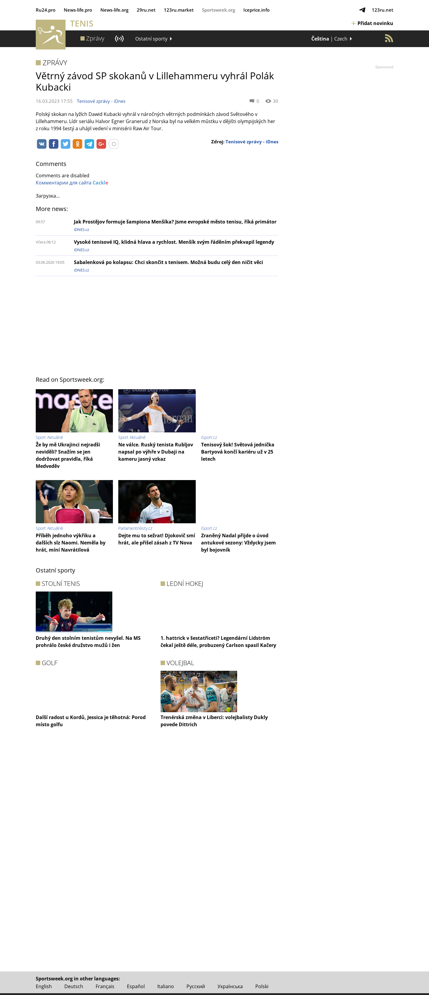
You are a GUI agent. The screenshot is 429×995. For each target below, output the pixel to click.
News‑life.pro (78, 10)
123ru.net (382, 10)
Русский (195, 986)
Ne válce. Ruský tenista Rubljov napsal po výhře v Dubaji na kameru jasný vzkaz (155, 451)
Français (105, 986)
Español (136, 986)
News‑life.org (114, 10)
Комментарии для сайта (72, 182)
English (44, 986)
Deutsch (73, 986)
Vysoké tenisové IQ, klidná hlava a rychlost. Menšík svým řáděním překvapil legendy (174, 242)
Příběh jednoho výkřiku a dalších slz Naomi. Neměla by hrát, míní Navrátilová (70, 542)
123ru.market (179, 10)
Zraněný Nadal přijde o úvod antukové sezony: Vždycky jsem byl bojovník (238, 542)
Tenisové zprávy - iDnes (101, 101)
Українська (230, 986)
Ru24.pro (45, 10)
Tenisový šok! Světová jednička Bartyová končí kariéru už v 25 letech (237, 451)
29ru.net (146, 10)
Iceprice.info (256, 10)
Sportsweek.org (218, 10)
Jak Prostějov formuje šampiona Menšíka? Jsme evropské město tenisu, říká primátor (175, 221)
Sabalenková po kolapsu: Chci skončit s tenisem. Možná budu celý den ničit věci (168, 262)
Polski (261, 986)
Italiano (165, 986)
